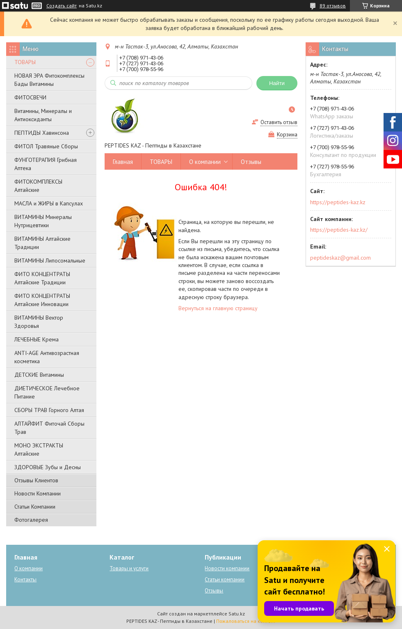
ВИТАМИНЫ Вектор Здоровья (38, 321)
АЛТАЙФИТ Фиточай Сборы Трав (49, 427)
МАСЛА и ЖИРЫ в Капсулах (48, 203)
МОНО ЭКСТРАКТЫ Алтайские (38, 449)
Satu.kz (236, 614)
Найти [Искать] (277, 83)
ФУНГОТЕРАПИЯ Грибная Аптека (45, 164)
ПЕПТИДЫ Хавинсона (41, 132)
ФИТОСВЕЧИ (30, 97)
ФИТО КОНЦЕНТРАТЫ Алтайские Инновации (42, 300)
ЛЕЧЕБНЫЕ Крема (36, 339)
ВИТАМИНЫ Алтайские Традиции (42, 243)
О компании (205, 162)
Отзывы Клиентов (36, 480)
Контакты (25, 579)
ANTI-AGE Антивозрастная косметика (46, 357)
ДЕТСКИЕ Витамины (39, 374)
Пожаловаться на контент (246, 621)
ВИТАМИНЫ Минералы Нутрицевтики (43, 221)
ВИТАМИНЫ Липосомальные (49, 260)
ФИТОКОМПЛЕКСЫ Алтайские (38, 186)
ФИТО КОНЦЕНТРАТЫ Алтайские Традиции (42, 278)
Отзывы (251, 162)
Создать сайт (61, 6)
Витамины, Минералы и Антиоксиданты (43, 115)
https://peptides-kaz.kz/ (339, 229)
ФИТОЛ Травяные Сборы (46, 146)
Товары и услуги (129, 568)
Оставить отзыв (278, 122)
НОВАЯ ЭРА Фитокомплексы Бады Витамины (49, 80)
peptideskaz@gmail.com (340, 257)
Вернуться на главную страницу (218, 308)
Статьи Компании (34, 506)
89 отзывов (333, 5)
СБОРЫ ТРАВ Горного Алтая (49, 410)
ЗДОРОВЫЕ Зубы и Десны (47, 467)
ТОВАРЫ (25, 62)
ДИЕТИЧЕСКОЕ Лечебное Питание (47, 392)
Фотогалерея (31, 519)
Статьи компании (224, 579)
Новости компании (227, 568)
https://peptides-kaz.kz (337, 202)
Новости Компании (37, 493)
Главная (123, 162)
